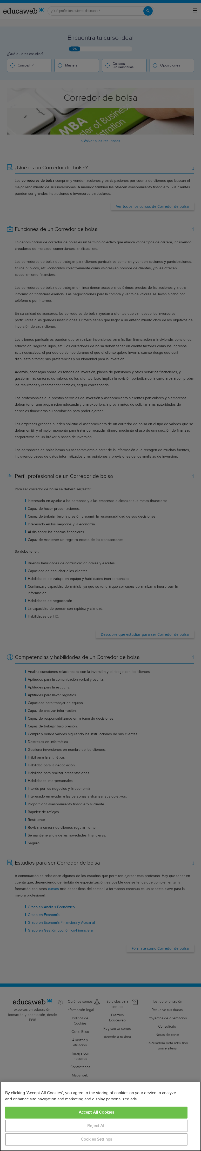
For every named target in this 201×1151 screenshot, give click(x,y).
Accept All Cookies (96, 1112)
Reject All (96, 1125)
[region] (100, 1116)
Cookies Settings (96, 1139)
